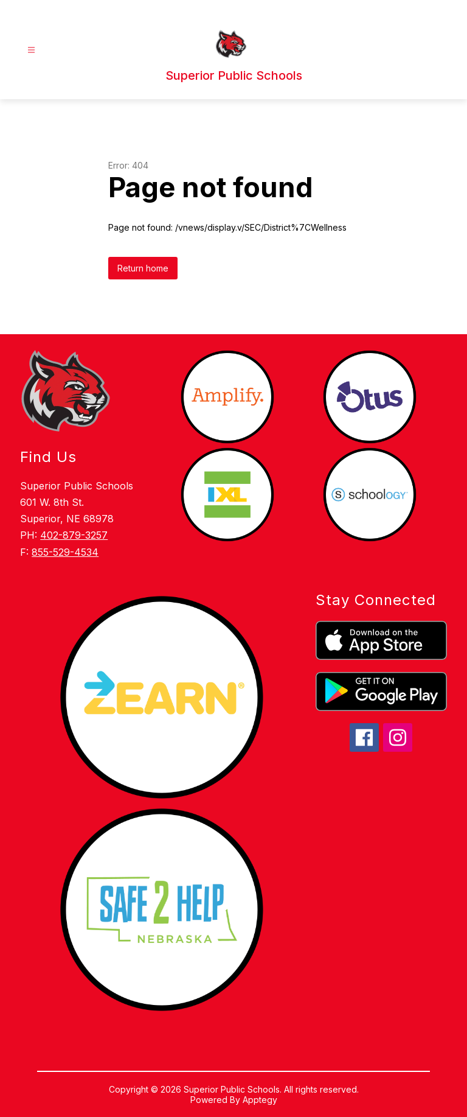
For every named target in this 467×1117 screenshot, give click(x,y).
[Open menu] (31, 50)
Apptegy (260, 1099)
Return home (142, 268)
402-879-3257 (74, 535)
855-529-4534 (65, 552)
